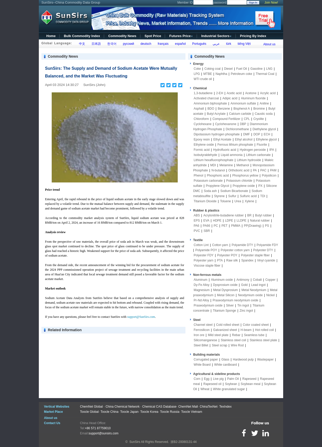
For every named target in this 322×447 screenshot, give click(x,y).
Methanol (242, 165)
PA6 (196, 225)
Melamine (226, 165)
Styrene (219, 196)
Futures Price (181, 36)
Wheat (204, 389)
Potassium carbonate (208, 180)
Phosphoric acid (218, 175)
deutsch (145, 44)
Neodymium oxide (250, 295)
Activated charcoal (206, 98)
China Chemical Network (122, 406)
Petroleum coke (241, 74)
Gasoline (257, 69)
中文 (81, 44)
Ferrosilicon (202, 330)
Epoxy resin (202, 139)
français (162, 44)
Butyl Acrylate (216, 114)
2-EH (219, 93)
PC (216, 225)
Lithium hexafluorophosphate (213, 160)
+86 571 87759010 (98, 428)
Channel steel (203, 325)
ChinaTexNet (209, 406)
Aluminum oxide (222, 280)
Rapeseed (249, 379)
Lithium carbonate (258, 155)
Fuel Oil (241, 69)
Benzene (224, 108)
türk (227, 44)
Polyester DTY (263, 250)
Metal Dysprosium (225, 290)
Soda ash (210, 191)
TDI (262, 196)
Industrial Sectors (216, 36)
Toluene (225, 201)
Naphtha (221, 74)
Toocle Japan (129, 412)
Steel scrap (219, 345)
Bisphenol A (242, 108)
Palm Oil (233, 379)
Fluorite (262, 144)
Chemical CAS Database (159, 406)
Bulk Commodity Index (82, 36)
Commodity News (122, 36)
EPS (197, 220)
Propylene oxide (244, 186)
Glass (225, 359)
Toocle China (109, 412)
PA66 (206, 225)
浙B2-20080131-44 (183, 442)
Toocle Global (89, 412)
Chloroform (201, 119)
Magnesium (202, 290)
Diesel (228, 69)
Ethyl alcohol (243, 139)
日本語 (95, 44)
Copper (270, 280)
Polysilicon (269, 175)
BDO (211, 108)
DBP (243, 124)
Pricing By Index (253, 36)
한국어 (111, 44)
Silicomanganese (205, 340)
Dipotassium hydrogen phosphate (217, 134)
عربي (215, 44)
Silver (230, 305)
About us (269, 44)
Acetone (250, 93)
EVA (206, 220)
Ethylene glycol (266, 139)
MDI (213, 165)
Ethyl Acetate (222, 139)
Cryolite (258, 119)
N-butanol (218, 170)
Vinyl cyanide (266, 260)
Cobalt (257, 280)
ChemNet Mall (188, 406)
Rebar (236, 335)
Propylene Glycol (217, 186)
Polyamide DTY (242, 245)
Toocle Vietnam (191, 412)
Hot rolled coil (264, 330)
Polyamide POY (206, 250)
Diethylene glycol (264, 129)
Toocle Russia (169, 412)
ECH (267, 134)
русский (127, 44)
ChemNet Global (91, 406)
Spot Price (153, 36)
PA (255, 170)
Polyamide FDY (267, 245)
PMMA (235, 225)
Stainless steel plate (263, 340)
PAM (273, 170)
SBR (206, 231)
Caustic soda (264, 114)
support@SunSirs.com (141, 317)
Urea (238, 201)
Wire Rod (237, 345)
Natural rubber (260, 220)
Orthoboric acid (238, 170)
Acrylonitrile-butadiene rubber (223, 215)
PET (224, 225)
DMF (246, 134)
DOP (256, 134)
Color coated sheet (256, 325)
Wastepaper (265, 359)
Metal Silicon (226, 295)
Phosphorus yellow (245, 175)
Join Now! (271, 2)
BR (249, 215)
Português (198, 44)
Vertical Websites (56, 406)
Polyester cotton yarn (235, 250)
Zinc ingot (246, 310)
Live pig (218, 379)
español (179, 44)
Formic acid (202, 150)
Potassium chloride (239, 180)
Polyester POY (227, 255)
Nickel (270, 295)
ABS (197, 215)
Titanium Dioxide (205, 201)
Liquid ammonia (232, 155)
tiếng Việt (243, 44)
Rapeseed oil (212, 384)
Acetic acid (234, 93)
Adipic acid (229, 98)
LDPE (229, 220)
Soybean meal (251, 384)
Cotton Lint (201, 245)
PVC (197, 231)
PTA (220, 260)
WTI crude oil (203, 79)
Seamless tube (254, 335)
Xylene (249, 201)
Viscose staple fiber (207, 265)
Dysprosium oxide (225, 285)
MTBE (207, 74)
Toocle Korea (149, 412)
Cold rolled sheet (227, 325)
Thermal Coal (265, 74)
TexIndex (225, 406)
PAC (263, 170)
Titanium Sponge (224, 310)
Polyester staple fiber (255, 255)
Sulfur (232, 196)
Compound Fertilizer (226, 119)
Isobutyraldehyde (205, 155)
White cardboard (225, 364)
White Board (202, 364)
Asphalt (199, 108)
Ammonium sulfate (243, 103)
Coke (197, 69)
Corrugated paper (206, 359)
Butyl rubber (263, 215)
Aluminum (200, 280)
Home (51, 36)
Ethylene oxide (204, 144)
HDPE (217, 220)
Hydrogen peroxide (253, 150)
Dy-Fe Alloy (201, 285)
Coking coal (212, 69)
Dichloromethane (237, 129)
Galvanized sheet (225, 330)
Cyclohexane (202, 124)
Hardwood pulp (243, 359)
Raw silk (232, 260)
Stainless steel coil (233, 340)
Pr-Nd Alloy (201, 300)
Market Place (53, 412)
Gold (244, 285)
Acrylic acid (268, 93)
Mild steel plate (218, 335)
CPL (247, 119)
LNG (269, 69)
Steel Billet (201, 345)
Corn (197, 379)
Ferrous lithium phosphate (235, 144)
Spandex (247, 260)
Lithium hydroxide (249, 160)
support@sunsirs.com (103, 433)
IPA (271, 150)
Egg (206, 379)
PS (267, 225)
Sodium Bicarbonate (234, 191)
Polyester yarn (203, 260)
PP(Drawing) (252, 225)
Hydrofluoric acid (224, 150)
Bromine (259, 108)
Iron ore (199, 335)
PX (260, 186)
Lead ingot (258, 285)
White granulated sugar (229, 389)
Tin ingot (243, 305)
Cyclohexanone (225, 124)
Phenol (198, 175)
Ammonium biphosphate (210, 103)
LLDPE (241, 220)
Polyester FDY (203, 255)
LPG (197, 74)
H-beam (246, 330)
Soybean (231, 384)
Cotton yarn (220, 245)
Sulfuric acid (248, 196)
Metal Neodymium (254, 290)
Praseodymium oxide (208, 305)
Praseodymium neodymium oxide (235, 300)
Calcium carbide (240, 114)
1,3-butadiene (203, 93)
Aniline (264, 103)
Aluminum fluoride (253, 98)
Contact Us (52, 423)
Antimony (242, 280)
